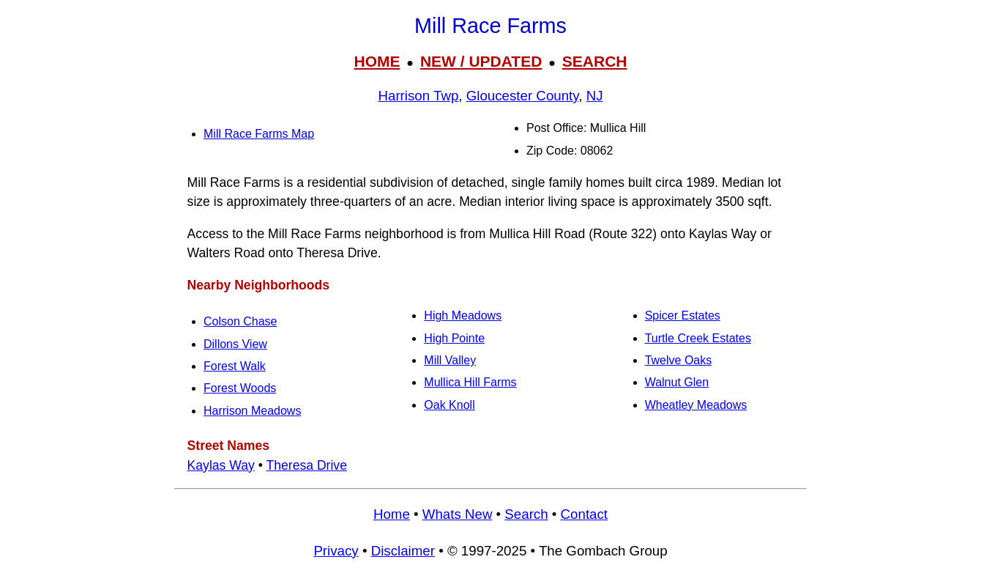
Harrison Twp (418, 95)
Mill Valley (450, 360)
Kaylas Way (221, 465)
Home (391, 514)
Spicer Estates (682, 315)
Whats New (457, 514)
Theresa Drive (306, 465)
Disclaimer (403, 550)
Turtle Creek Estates (698, 338)
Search (526, 514)
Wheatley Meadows (696, 405)
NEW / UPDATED (481, 61)
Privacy (335, 550)
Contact (584, 514)
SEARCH (594, 61)
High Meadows (462, 315)
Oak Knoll (449, 405)
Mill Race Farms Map (259, 134)
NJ (594, 95)
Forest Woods (240, 388)
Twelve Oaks (678, 360)
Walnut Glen (677, 382)
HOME (377, 61)
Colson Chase (240, 321)
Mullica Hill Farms (470, 382)
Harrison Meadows (252, 411)
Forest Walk (235, 366)
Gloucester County (522, 95)
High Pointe (454, 338)
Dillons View (235, 344)
